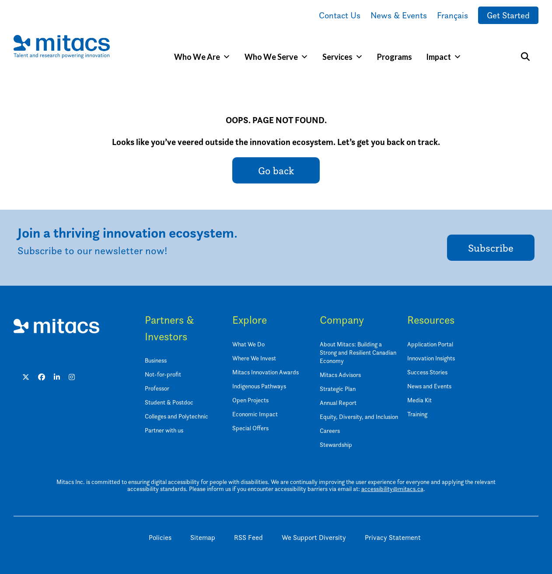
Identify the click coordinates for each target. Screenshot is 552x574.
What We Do (248, 344)
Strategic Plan (338, 388)
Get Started (508, 15)
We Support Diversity (314, 537)
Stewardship (336, 444)
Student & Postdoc (169, 402)
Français (452, 15)
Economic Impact (255, 414)
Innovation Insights (431, 358)
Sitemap (202, 537)
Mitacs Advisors (340, 374)
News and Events (429, 386)
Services (342, 57)
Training (417, 414)
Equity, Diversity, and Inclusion (359, 416)
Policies (160, 537)
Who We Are (202, 57)
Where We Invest (254, 358)
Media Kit (419, 400)
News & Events (398, 15)
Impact (443, 57)
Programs (394, 57)
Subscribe (491, 248)
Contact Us (339, 15)
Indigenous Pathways (259, 386)
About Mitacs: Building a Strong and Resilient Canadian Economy (358, 352)
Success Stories (427, 372)
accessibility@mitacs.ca (392, 488)
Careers (330, 430)
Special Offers (250, 428)
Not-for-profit (163, 374)
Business (156, 360)
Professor (157, 388)
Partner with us (164, 430)
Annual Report (338, 402)
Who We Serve (276, 57)
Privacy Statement (393, 537)
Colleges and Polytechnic (176, 416)
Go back (276, 170)
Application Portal (430, 344)
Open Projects (250, 400)
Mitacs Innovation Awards (265, 372)
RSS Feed (248, 537)
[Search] (525, 57)
